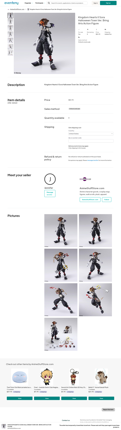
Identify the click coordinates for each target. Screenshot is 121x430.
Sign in (96, 3)
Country (71, 131)
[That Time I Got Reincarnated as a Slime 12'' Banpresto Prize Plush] (20, 377)
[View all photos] (44, 43)
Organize (29, 3)
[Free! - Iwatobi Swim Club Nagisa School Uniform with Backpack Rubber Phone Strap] (47, 377)
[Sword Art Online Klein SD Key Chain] (74, 377)
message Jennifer (92, 160)
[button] (28, 3)
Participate (40, 3)
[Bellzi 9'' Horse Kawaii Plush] (101, 377)
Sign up (108, 3)
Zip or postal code (74, 138)
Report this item (108, 409)
